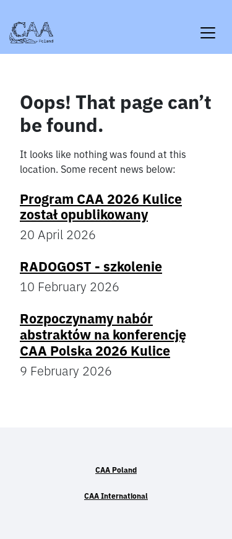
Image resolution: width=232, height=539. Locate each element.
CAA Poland (116, 470)
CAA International (116, 496)
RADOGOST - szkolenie (91, 266)
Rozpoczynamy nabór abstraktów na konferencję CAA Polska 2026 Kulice (103, 334)
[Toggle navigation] (208, 25)
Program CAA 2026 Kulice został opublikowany (101, 207)
